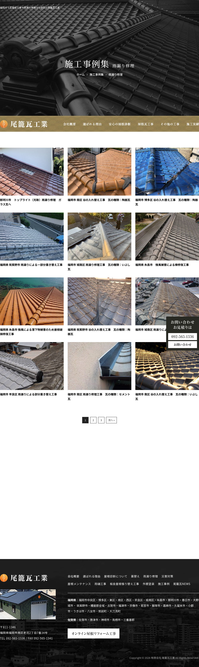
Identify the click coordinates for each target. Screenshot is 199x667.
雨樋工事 (100, 584)
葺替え (135, 576)
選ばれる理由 (91, 576)
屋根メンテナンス (79, 584)
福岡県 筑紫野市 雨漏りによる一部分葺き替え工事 (31, 265)
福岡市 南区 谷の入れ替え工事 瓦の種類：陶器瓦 (99, 200)
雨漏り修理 (150, 576)
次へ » (111, 420)
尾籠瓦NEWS (181, 584)
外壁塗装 (148, 584)
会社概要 (73, 576)
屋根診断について (115, 576)
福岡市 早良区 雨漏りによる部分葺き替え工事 (28, 394)
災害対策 (167, 576)
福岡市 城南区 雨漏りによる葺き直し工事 (161, 330)
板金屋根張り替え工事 (124, 584)
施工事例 (164, 584)
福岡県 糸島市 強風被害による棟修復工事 (162, 265)
